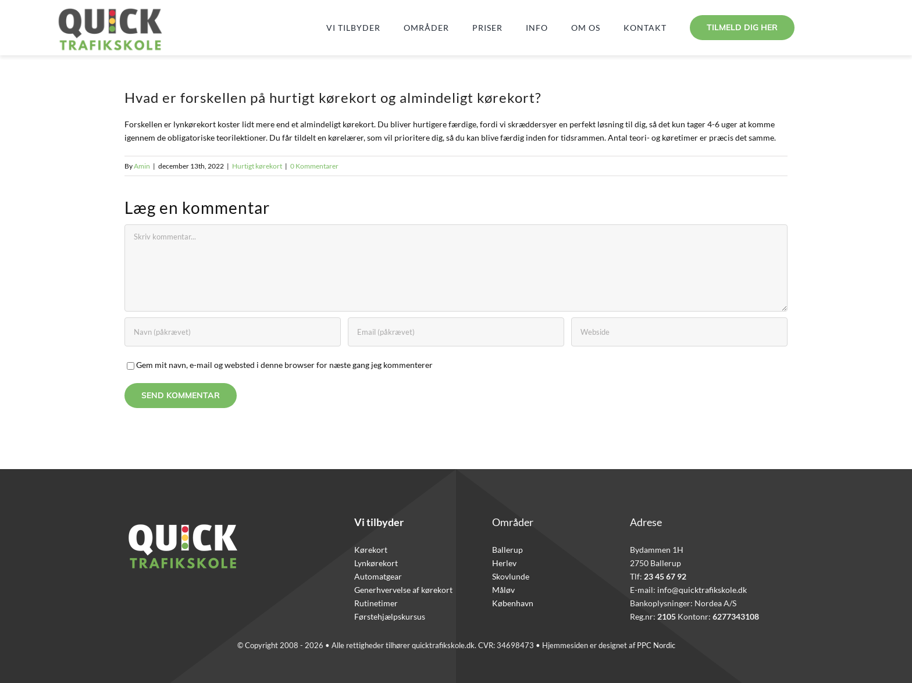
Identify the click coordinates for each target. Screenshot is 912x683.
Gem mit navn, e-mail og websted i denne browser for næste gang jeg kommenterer (284, 365)
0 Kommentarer (314, 166)
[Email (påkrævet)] (456, 331)
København (512, 603)
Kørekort (370, 550)
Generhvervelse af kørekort (403, 590)
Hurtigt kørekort (257, 166)
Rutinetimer (376, 603)
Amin (142, 166)
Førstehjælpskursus (389, 616)
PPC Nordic (656, 645)
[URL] (679, 331)
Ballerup (507, 550)
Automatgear (378, 576)
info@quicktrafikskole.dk (702, 590)
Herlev (504, 563)
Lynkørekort (376, 563)
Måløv (503, 590)
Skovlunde (510, 576)
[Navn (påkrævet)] (232, 331)
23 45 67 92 (665, 576)
